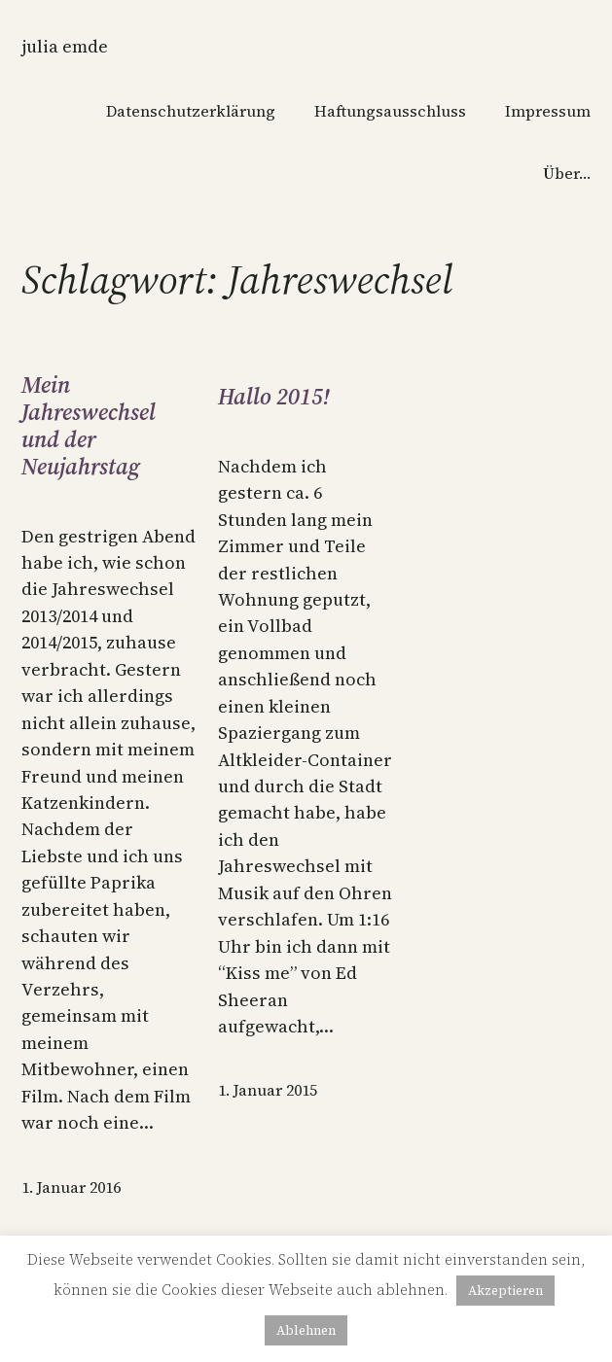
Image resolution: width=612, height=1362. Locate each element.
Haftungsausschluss (390, 111)
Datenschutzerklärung (190, 111)
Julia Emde (64, 46)
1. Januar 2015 (267, 1089)
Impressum (548, 111)
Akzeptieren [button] (505, 1290)
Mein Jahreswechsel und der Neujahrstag (88, 426)
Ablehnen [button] (306, 1330)
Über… (567, 173)
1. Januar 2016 (71, 1187)
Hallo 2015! (274, 397)
